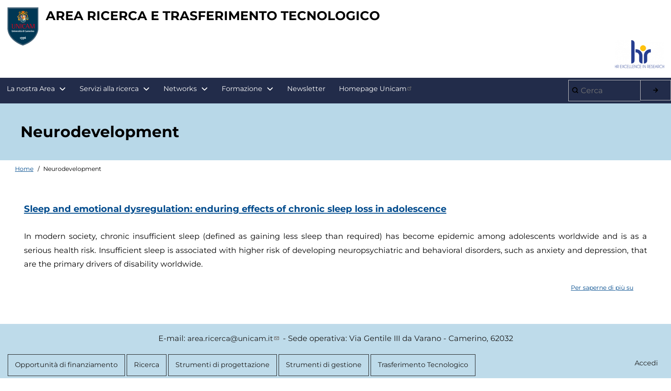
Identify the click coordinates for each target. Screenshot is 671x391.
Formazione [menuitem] (251, 93)
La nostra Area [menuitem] (40, 93)
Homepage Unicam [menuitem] (376, 92)
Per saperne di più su (602, 291)
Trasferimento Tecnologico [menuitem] (423, 369)
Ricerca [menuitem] (146, 369)
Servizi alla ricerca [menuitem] (109, 92)
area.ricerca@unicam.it (233, 342)
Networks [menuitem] (180, 92)
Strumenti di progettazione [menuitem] (222, 369)
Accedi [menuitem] (645, 368)
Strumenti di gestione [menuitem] (324, 369)
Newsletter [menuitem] (306, 92)
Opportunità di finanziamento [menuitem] (66, 369)
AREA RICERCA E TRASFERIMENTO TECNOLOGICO (246, 17)
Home (24, 172)
